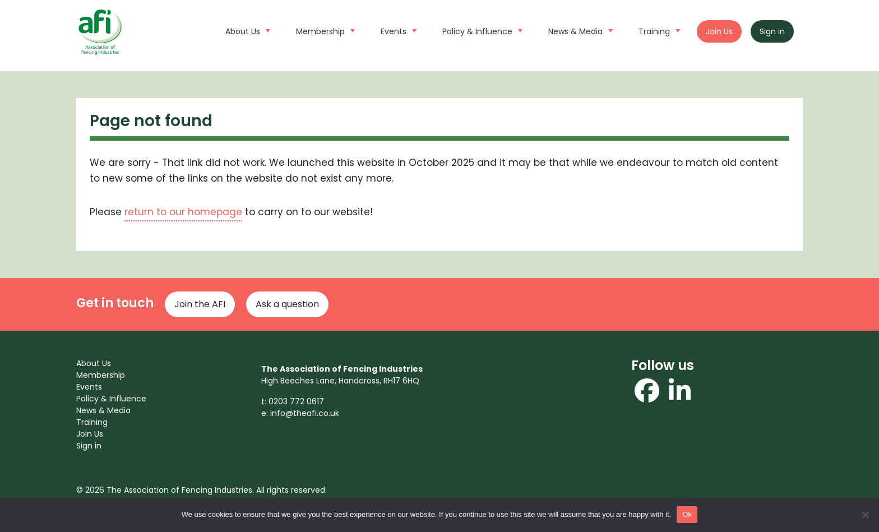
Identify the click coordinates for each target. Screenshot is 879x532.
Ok (687, 514)
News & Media (579, 30)
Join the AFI (199, 304)
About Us (246, 30)
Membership (324, 30)
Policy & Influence (481, 30)
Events (397, 30)
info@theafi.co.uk (304, 413)
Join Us (719, 31)
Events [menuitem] (89, 386)
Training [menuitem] (92, 422)
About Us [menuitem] (93, 363)
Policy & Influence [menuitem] (111, 398)
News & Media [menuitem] (103, 410)
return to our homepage (183, 212)
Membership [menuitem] (100, 375)
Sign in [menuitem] (88, 445)
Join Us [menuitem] (89, 434)
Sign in (772, 31)
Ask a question (287, 304)
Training (658, 30)
